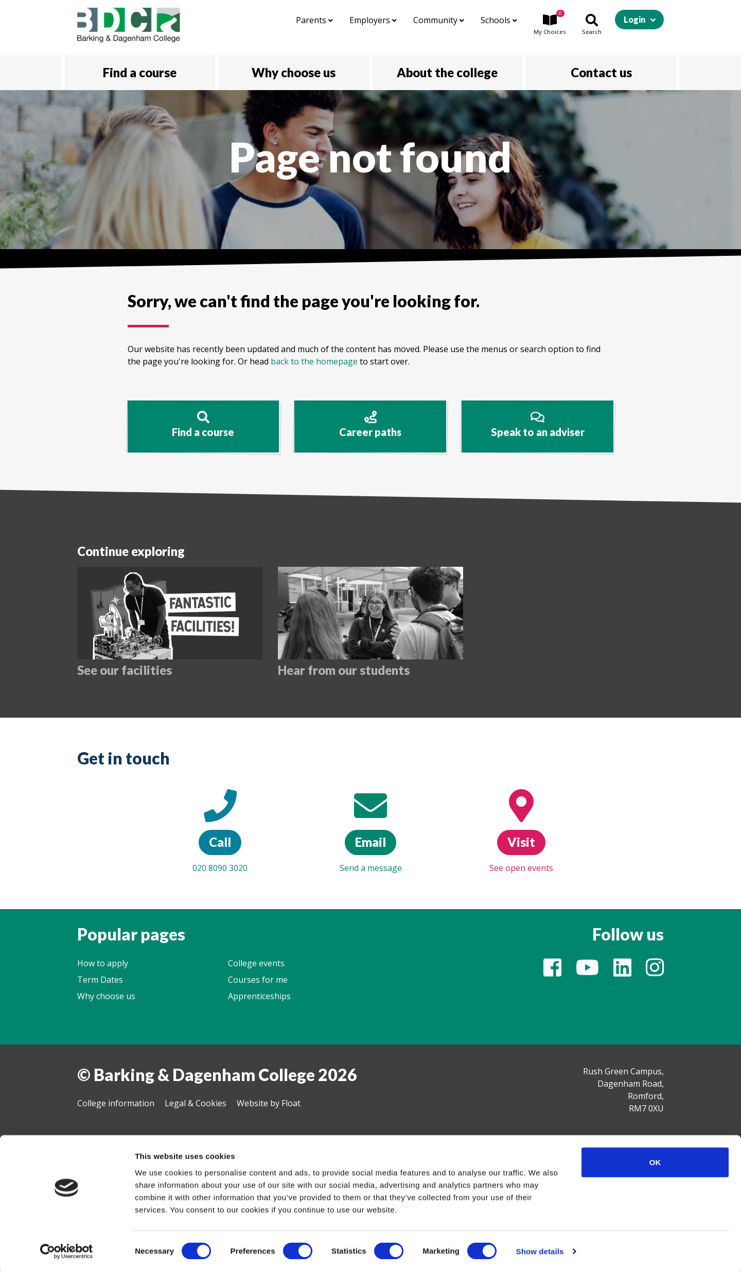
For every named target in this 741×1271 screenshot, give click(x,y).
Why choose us (106, 996)
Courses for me (258, 979)
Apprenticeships (259, 996)
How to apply (102, 963)
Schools (499, 20)
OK (655, 1161)
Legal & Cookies (195, 1103)
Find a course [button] (140, 72)
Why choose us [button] (294, 72)
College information (115, 1103)
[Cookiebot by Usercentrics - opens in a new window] (67, 1251)
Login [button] (634, 19)
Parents (314, 20)
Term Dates (100, 979)
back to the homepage (314, 361)
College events (256, 963)
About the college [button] (447, 72)
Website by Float (269, 1103)
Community (438, 20)
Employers (373, 20)
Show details (540, 1250)
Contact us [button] (601, 72)
